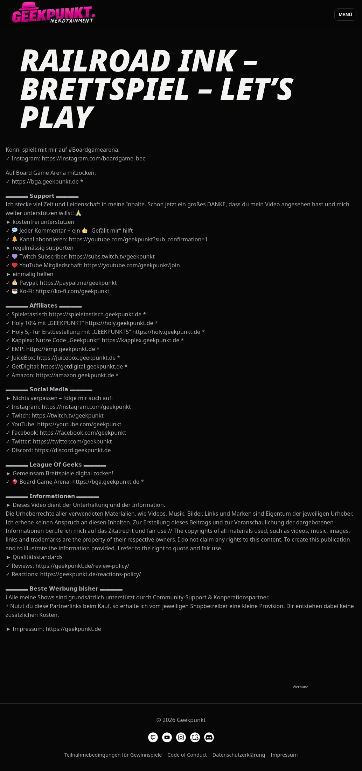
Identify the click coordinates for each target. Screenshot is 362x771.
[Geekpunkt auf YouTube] (167, 737)
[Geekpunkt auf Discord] (209, 737)
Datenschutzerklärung (239, 754)
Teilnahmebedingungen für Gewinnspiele (113, 754)
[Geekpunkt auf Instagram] (181, 737)
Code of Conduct (187, 754)
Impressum (284, 754)
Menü (345, 14)
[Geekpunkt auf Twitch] (153, 737)
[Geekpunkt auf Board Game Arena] (195, 737)
